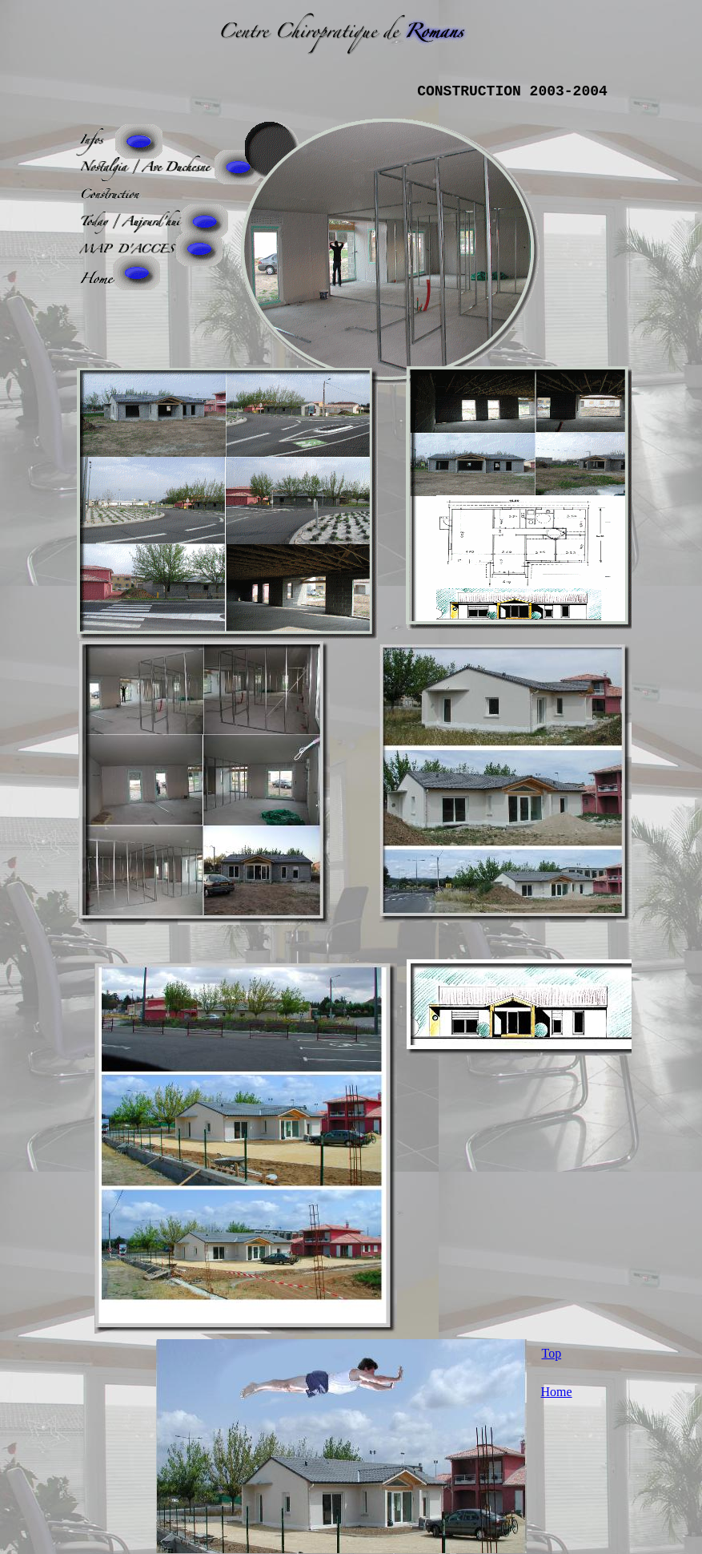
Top (552, 1353)
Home (556, 1392)
